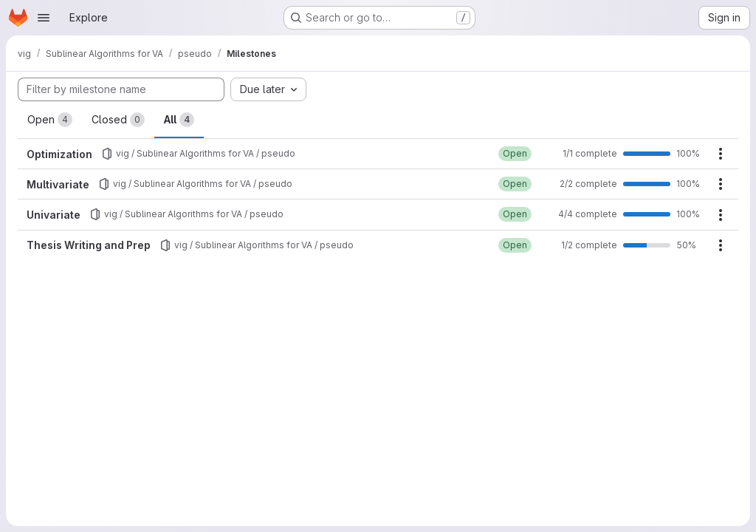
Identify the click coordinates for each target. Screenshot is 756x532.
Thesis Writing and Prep (89, 245)
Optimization (59, 154)
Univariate (53, 214)
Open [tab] (49, 119)
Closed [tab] (118, 119)
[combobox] (268, 89)
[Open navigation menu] (43, 18)
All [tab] (179, 119)
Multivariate (58, 184)
